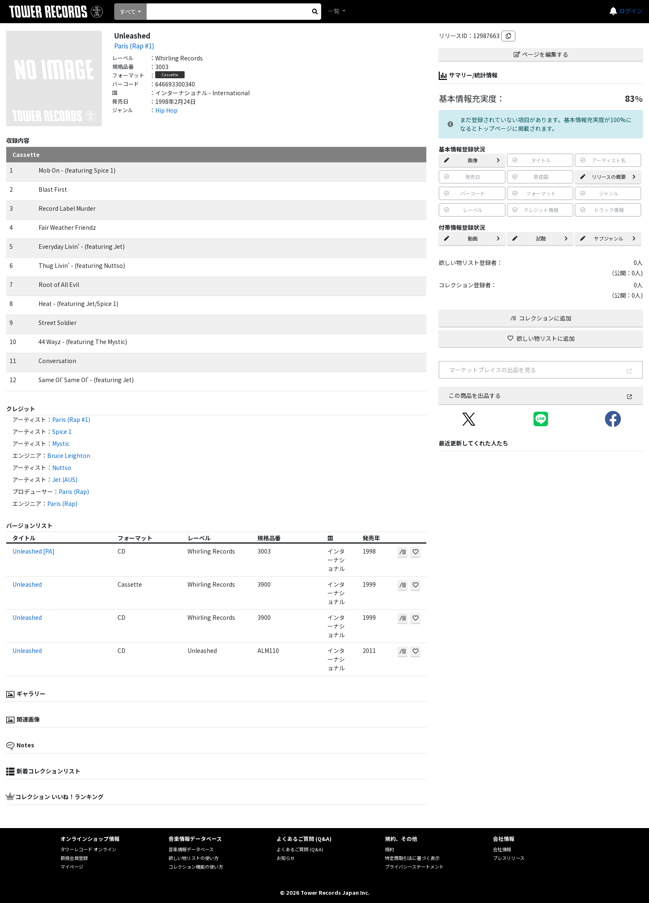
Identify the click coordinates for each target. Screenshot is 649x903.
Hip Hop (166, 110)
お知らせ (285, 858)
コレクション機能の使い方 (195, 866)
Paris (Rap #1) (134, 45)
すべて (128, 11)
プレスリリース (508, 858)
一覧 (334, 11)
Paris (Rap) (74, 491)
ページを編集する (541, 54)
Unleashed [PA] (33, 551)
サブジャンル (608, 238)
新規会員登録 (74, 858)
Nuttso (61, 467)
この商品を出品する (541, 395)
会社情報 (502, 849)
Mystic (61, 443)
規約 (389, 849)
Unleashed (27, 584)
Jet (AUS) (64, 479)
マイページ (71, 866)
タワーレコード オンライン (88, 849)
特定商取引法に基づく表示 (412, 858)
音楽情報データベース (191, 849)
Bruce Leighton (68, 455)
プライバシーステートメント (414, 866)
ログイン (630, 11)
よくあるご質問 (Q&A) (299, 849)
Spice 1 (62, 431)
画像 (472, 160)
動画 (472, 238)
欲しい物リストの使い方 (193, 858)
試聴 (540, 238)
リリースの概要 (608, 176)
